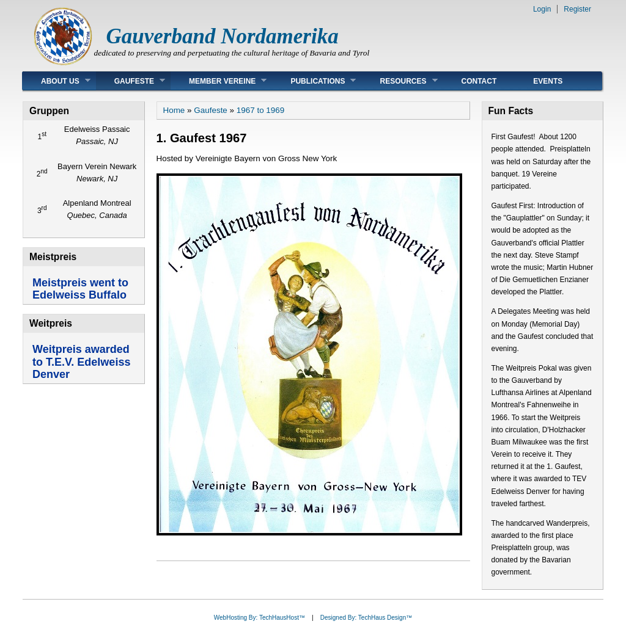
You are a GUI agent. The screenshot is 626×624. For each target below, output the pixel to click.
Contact (479, 81)
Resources (399, 80)
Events (547, 81)
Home (174, 110)
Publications (314, 80)
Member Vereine (219, 80)
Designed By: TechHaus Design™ (366, 617)
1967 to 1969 (260, 110)
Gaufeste (130, 80)
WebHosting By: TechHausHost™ (259, 617)
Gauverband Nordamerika (222, 36)
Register (577, 9)
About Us (56, 80)
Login (542, 9)
